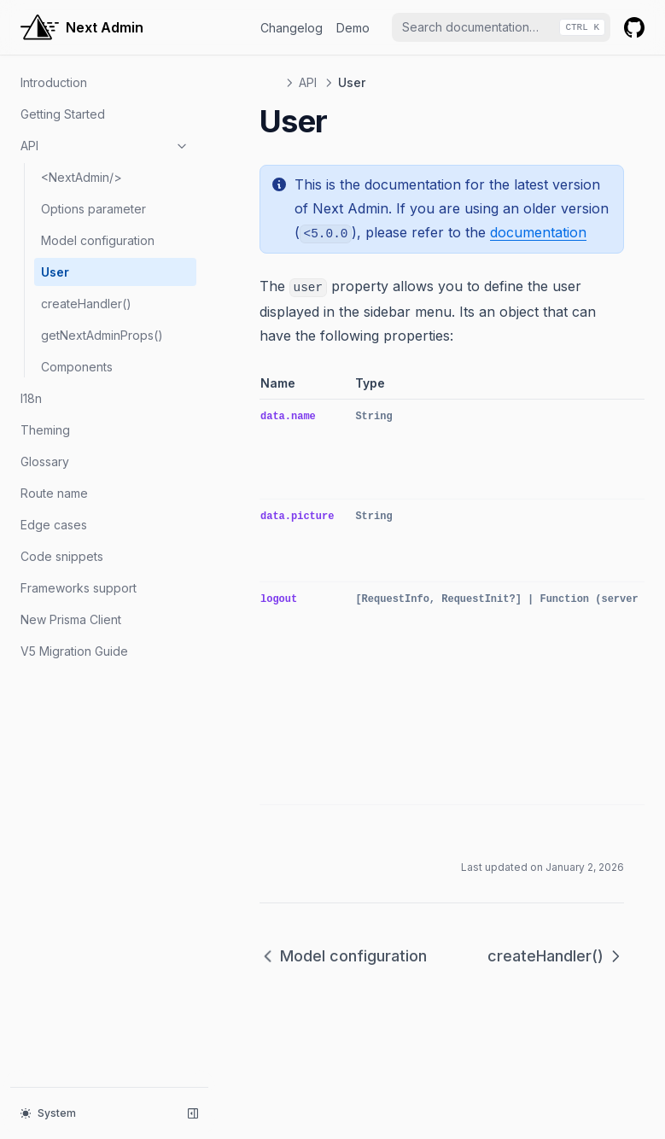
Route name (54, 493)
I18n (31, 398)
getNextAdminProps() (102, 335)
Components (77, 366)
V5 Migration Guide (74, 651)
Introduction (53, 82)
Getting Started (62, 114)
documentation (538, 232)
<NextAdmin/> (81, 177)
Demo (353, 27)
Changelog (291, 27)
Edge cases (53, 524)
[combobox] (501, 27)
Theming (45, 430)
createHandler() (86, 303)
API (105, 146)
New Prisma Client (70, 619)
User (55, 272)
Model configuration (98, 240)
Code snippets (61, 556)
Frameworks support (78, 588)
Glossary (44, 461)
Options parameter (93, 209)
